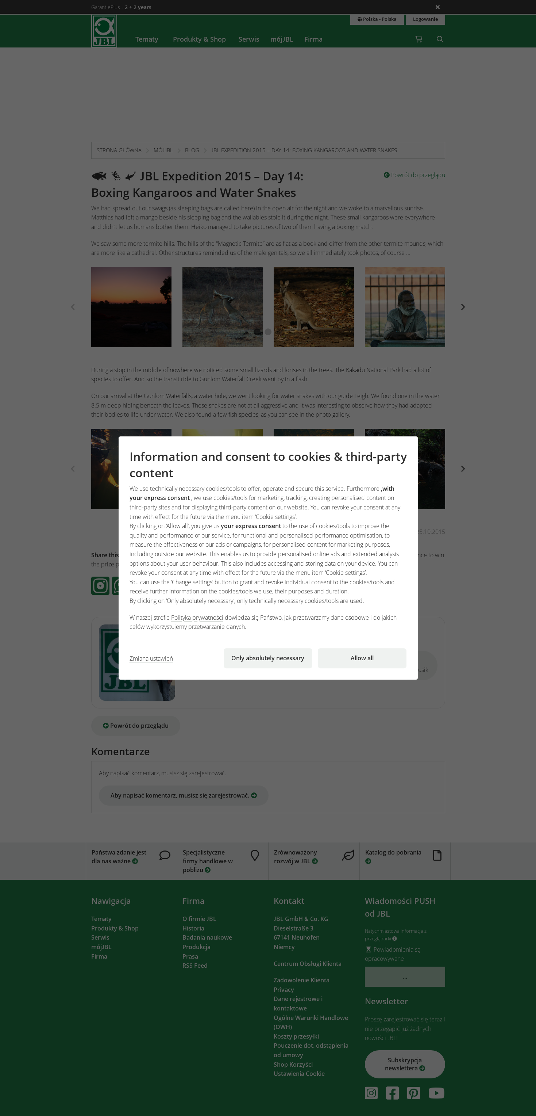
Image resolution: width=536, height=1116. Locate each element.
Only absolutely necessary (267, 658)
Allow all (362, 658)
